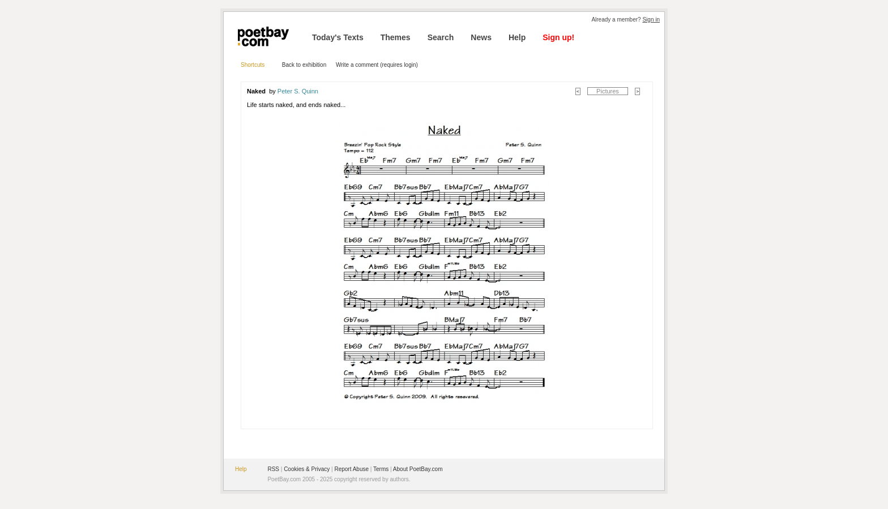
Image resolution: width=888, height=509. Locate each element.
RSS (273, 469)
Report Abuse (351, 469)
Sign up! (558, 37)
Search (441, 37)
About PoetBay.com (418, 469)
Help (517, 37)
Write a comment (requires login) (377, 65)
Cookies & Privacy (307, 469)
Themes (396, 37)
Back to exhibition (304, 65)
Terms (380, 469)
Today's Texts (338, 37)
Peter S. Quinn (298, 91)
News (481, 37)
